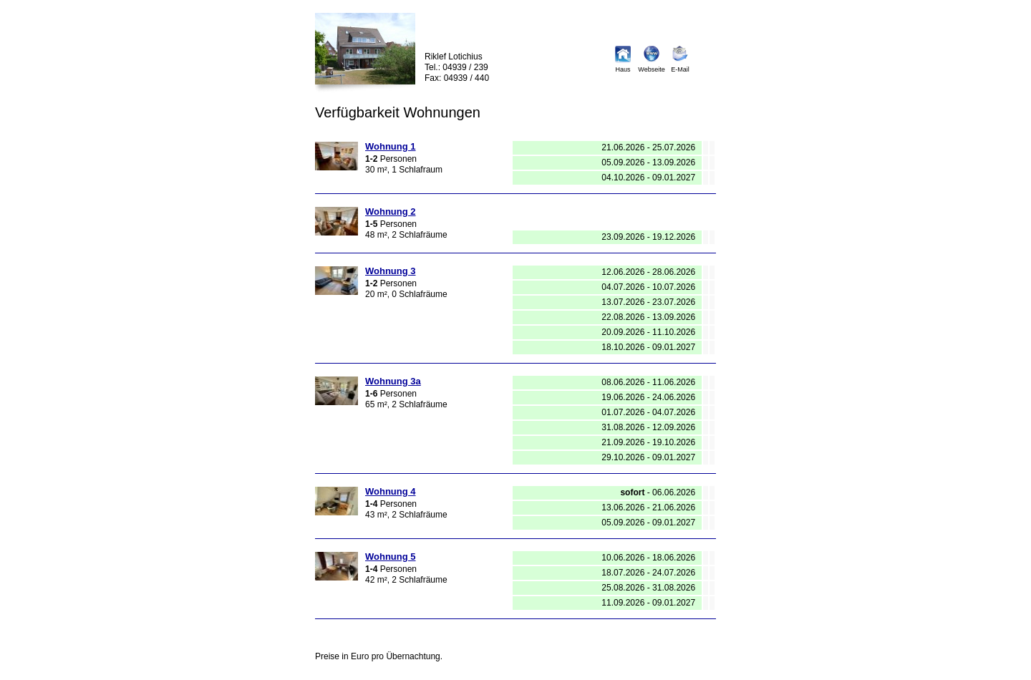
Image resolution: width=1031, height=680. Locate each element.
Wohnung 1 (390, 146)
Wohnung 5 (390, 556)
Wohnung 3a (393, 381)
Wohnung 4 (390, 491)
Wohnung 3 (390, 271)
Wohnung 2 (390, 211)
